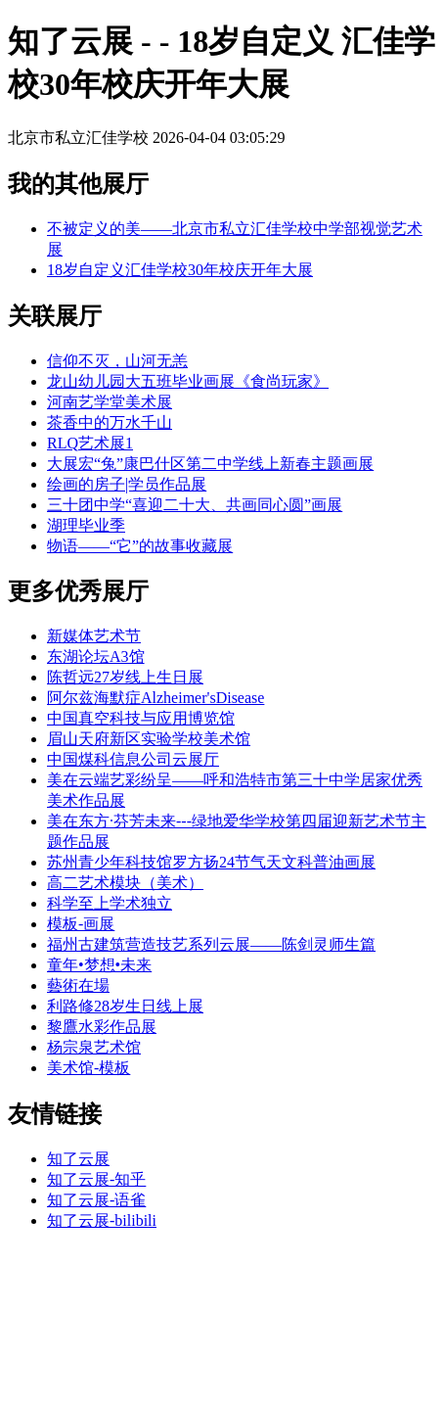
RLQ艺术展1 (90, 443)
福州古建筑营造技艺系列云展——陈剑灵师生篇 (211, 944)
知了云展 (78, 1158)
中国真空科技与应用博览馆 (141, 718)
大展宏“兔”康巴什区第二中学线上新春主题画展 (210, 463)
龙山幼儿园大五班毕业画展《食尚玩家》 (188, 381)
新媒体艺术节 (94, 636)
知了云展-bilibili (101, 1220)
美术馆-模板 (88, 1067)
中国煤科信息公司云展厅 (133, 759)
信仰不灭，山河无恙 (117, 360)
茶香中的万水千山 (109, 422)
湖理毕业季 (86, 525)
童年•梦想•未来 (99, 965)
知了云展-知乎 (96, 1179)
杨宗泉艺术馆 (94, 1047)
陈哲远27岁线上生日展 (125, 677)
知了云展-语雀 (96, 1200)
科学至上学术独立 (109, 903)
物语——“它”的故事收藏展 (140, 546)
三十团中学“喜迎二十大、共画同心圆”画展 (194, 504)
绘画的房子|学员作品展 (126, 484)
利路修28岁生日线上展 (125, 1006)
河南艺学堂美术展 (109, 402)
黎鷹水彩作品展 (101, 1026)
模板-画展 (80, 923)
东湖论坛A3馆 (96, 656)
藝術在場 (78, 985)
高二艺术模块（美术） (125, 882)
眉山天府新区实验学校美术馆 (148, 738)
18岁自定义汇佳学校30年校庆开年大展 (180, 269)
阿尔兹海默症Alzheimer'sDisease (155, 697)
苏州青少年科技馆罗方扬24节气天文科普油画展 (211, 862)
